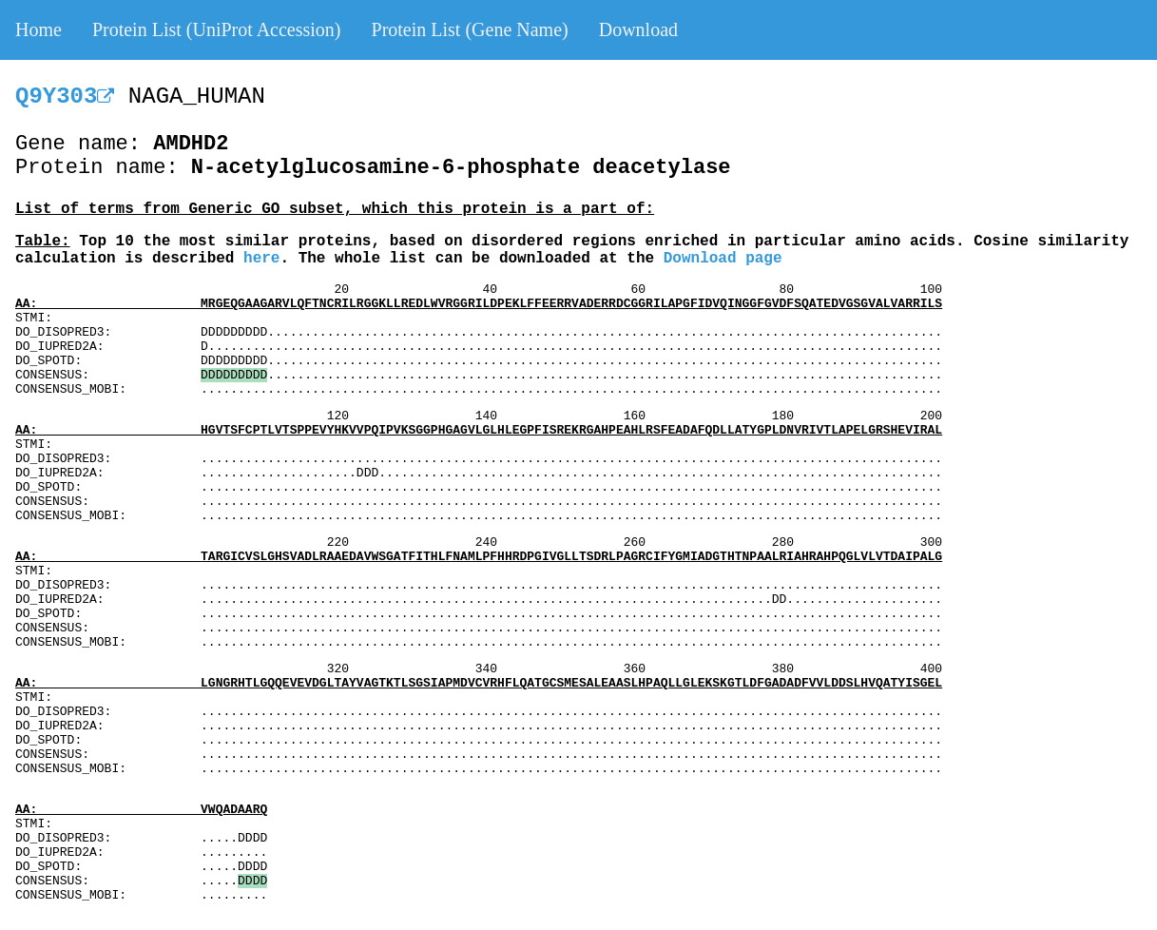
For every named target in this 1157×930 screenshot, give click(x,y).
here (261, 258)
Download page (723, 258)
